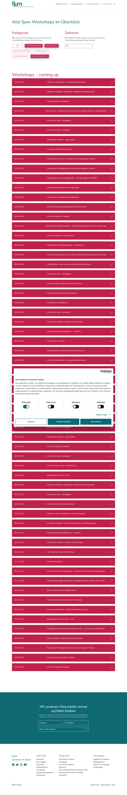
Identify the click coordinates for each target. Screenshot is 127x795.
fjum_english (41, 762)
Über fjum (61, 4)
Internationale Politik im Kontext (71, 772)
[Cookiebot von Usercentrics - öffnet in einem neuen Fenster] (102, 371)
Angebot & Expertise (101, 759)
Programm (76, 4)
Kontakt (107, 4)
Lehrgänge (63, 762)
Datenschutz (105, 785)
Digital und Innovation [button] (22, 51)
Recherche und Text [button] (39, 56)
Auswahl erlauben (63, 422)
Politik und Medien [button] (20, 56)
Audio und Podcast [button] (34, 46)
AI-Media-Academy (66, 764)
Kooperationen (41, 767)
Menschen (40, 764)
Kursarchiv (62, 775)
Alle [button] (17, 46)
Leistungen (92, 4)
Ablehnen (31, 422)
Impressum (94, 785)
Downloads (40, 770)
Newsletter (40, 775)
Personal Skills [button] (41, 51)
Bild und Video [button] (51, 46)
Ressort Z (62, 767)
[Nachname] (76, 722)
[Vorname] (50, 722)
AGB (113, 785)
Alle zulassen (96, 422)
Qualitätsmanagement (44, 772)
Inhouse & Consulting (101, 764)
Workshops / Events (66, 759)
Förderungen (98, 767)
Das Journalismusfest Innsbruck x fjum (73, 770)
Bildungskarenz (99, 762)
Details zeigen (101, 415)
